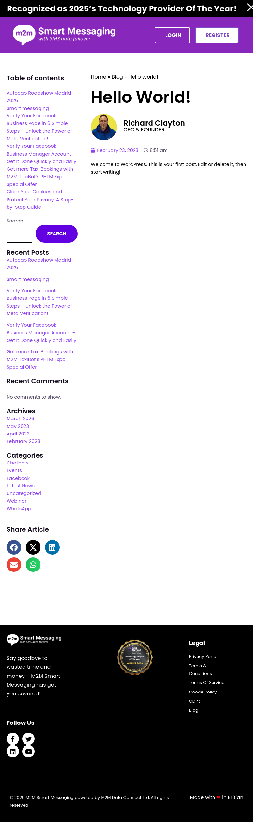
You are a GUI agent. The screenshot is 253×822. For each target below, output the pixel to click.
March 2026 (20, 418)
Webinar (16, 501)
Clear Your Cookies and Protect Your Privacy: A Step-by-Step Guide (40, 199)
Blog (117, 77)
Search (15, 221)
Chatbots (18, 463)
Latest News (21, 485)
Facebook (18, 478)
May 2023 (18, 426)
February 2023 (23, 441)
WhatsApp (19, 508)
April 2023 (18, 434)
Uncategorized (24, 493)
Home (98, 77)
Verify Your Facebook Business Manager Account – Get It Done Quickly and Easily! (42, 154)
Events (14, 470)
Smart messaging (28, 108)
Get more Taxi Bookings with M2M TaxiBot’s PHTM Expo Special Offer (40, 177)
